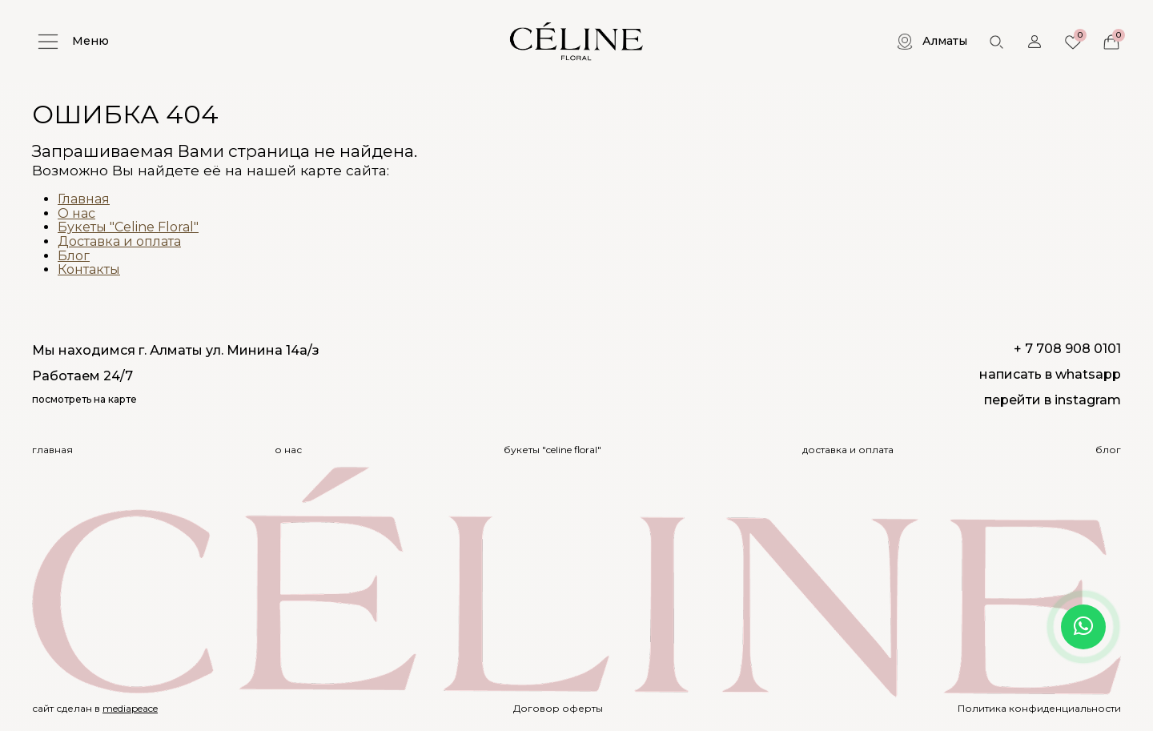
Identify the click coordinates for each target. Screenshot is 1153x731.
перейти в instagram (1052, 400)
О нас (76, 213)
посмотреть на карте (84, 399)
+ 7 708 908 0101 (1067, 348)
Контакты (89, 269)
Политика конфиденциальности (1039, 708)
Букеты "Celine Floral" (128, 227)
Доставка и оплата (119, 241)
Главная (84, 199)
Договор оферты (558, 708)
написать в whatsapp (1050, 374)
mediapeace (130, 708)
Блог (74, 255)
